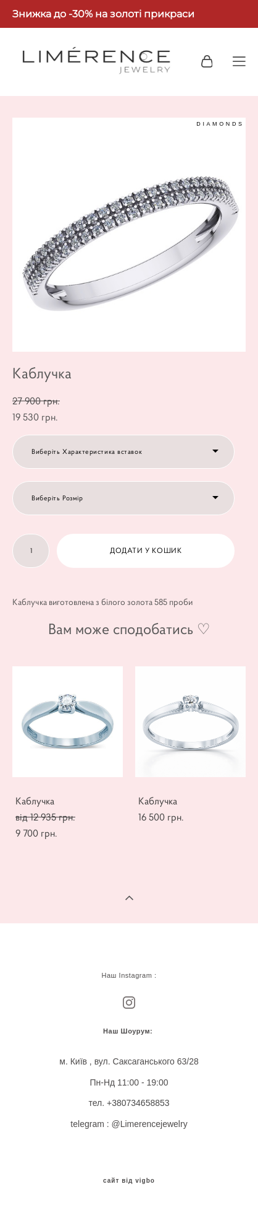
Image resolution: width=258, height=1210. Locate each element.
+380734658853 (138, 1103)
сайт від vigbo (129, 1181)
